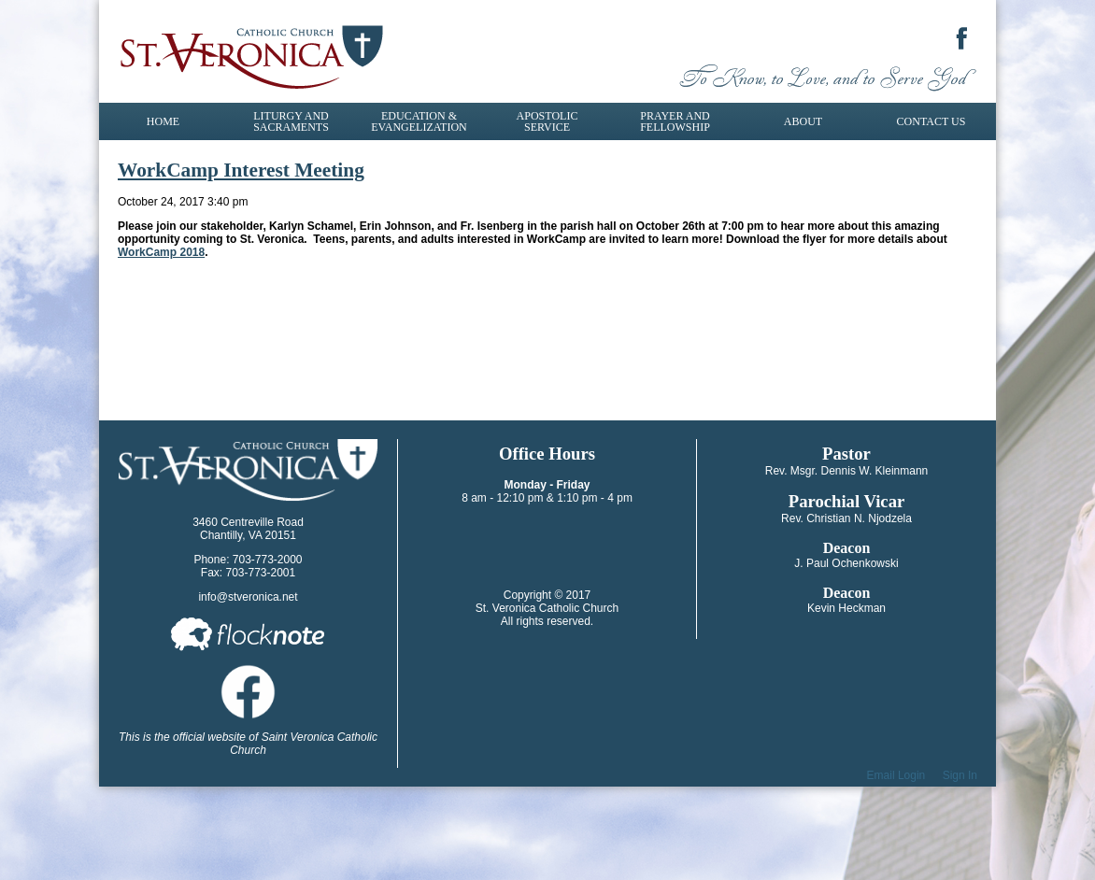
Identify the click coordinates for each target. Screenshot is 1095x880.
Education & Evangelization (418, 121)
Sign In (960, 775)
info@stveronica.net (247, 596)
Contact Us (931, 121)
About (803, 121)
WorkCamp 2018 (161, 252)
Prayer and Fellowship (675, 121)
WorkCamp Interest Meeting (241, 170)
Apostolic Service (547, 121)
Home (163, 121)
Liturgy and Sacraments (291, 121)
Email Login (896, 775)
